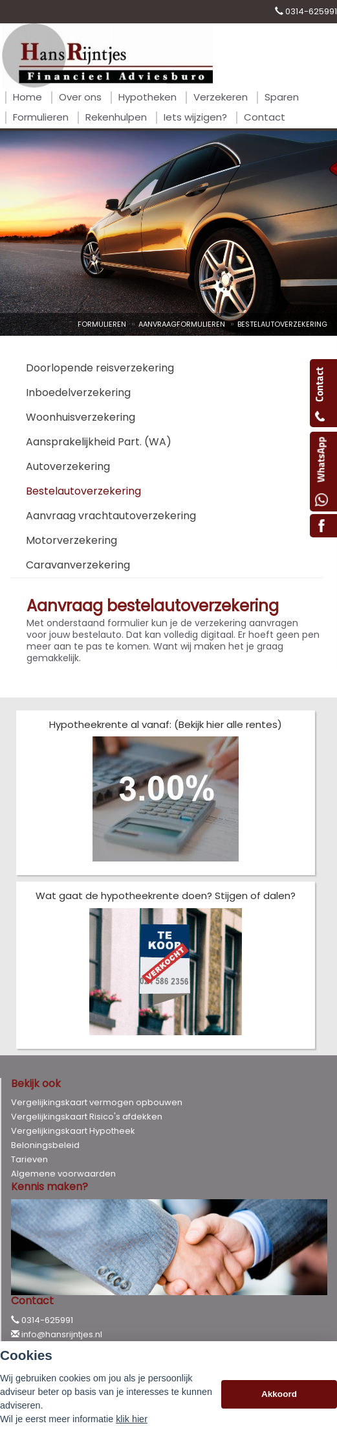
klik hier (131, 1419)
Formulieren (102, 324)
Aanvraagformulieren (181, 324)
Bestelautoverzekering (282, 324)
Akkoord (279, 1394)
